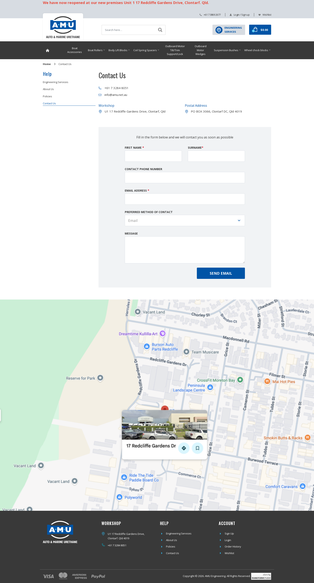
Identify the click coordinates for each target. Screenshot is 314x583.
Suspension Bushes (226, 50)
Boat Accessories (74, 50)
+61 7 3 (112, 545)
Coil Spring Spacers (145, 50)
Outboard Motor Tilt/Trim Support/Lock (175, 50)
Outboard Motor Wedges (200, 50)
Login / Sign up (242, 14)
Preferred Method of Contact (149, 212)
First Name (134, 147)
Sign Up (229, 533)
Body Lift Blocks (118, 50)
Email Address (137, 190)
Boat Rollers (95, 50)
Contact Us (49, 103)
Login (228, 540)
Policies (47, 96)
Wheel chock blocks (256, 50)
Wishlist (267, 14)
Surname (195, 147)
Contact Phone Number (143, 169)
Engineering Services (55, 82)
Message (131, 233)
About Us (48, 89)
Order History (233, 546)
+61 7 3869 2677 (212, 14)
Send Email (221, 273)
